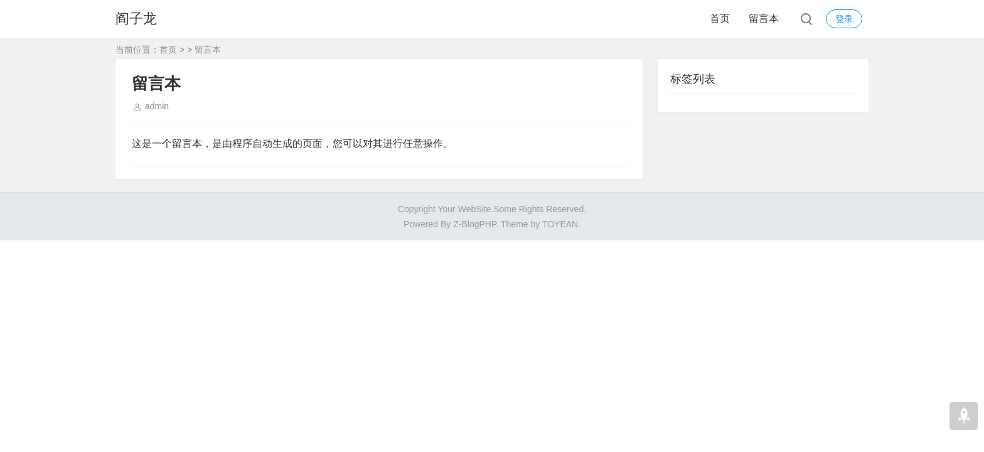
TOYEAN (560, 224)
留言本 (764, 18)
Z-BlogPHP (474, 224)
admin (157, 106)
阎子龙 (136, 18)
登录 (844, 19)
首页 (720, 18)
